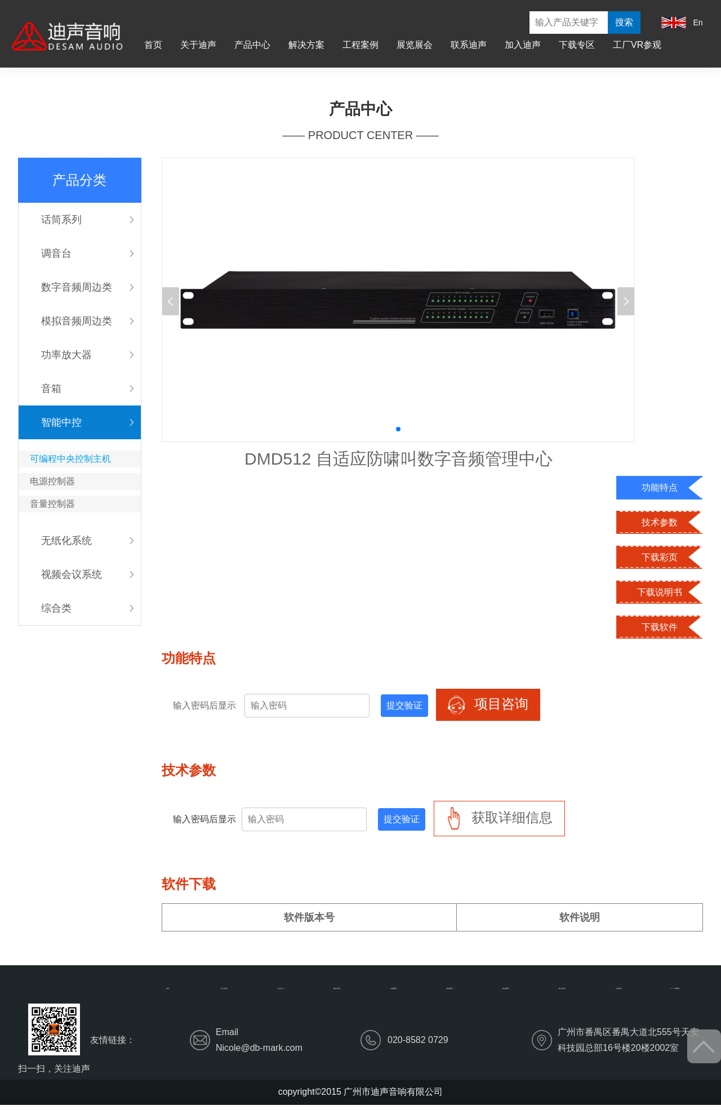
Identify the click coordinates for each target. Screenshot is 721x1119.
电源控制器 (52, 481)
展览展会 (415, 45)
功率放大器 (66, 354)
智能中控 (61, 422)
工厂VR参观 (637, 45)
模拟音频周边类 (76, 321)
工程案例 (360, 45)
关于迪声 (198, 45)
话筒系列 (61, 219)
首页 (153, 45)
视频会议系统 (71, 574)
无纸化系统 (66, 540)
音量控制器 (52, 504)
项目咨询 (488, 705)
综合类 (56, 608)
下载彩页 (660, 557)
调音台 (56, 253)
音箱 (51, 388)
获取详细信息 (499, 818)
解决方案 (306, 45)
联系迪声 (469, 45)
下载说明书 (659, 592)
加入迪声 (523, 45)
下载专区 (577, 45)
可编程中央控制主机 (70, 458)
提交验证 (404, 705)
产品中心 (252, 45)
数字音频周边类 (76, 287)
